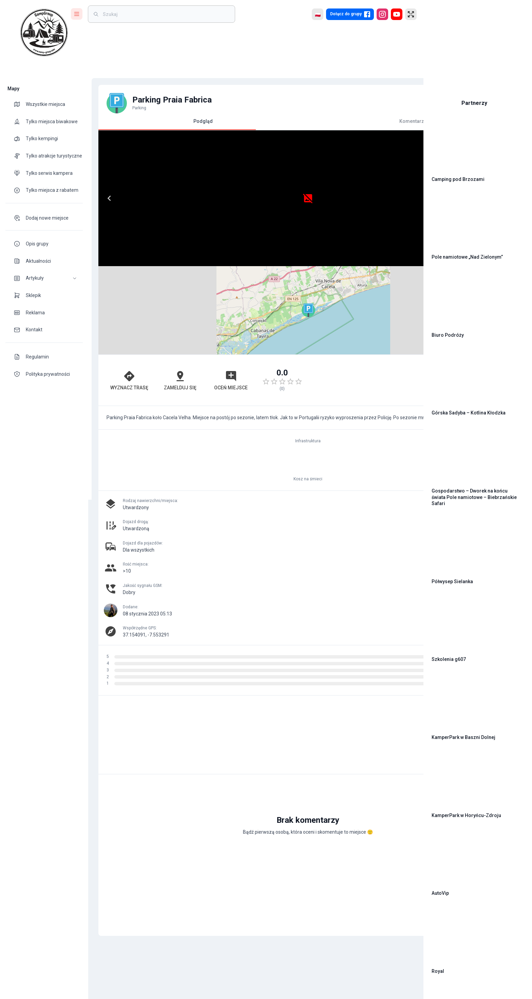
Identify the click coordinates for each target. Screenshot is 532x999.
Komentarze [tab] (331, 121)
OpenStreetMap (371, 263)
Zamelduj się (150, 292)
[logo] (44, 32)
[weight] (165, 14)
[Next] (241, 198)
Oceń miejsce (184, 292)
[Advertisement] (331, 291)
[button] (44, 278)
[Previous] (106, 198)
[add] (394, 747)
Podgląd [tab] (173, 124)
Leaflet (340, 263)
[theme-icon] (20, 104)
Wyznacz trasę (117, 292)
